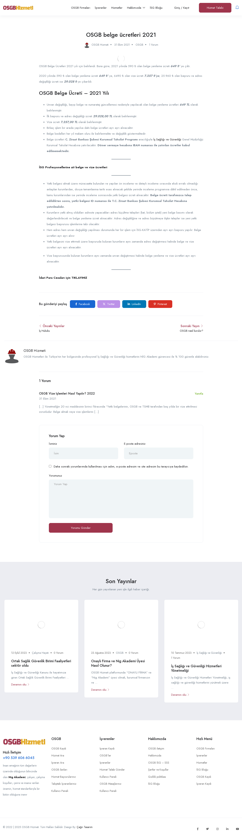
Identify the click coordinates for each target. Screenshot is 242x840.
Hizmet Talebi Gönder (112, 770)
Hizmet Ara (57, 755)
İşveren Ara (57, 763)
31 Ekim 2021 (122, 45)
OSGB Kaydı (58, 748)
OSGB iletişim (156, 748)
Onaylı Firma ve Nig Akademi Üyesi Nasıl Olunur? (118, 663)
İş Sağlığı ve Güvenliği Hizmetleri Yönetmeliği (196, 668)
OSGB (139, 45)
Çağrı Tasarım (85, 827)
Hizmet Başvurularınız (63, 777)
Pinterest (160, 304)
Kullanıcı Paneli (59, 791)
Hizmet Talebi (215, 8)
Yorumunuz (55, 475)
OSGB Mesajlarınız (110, 784)
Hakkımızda (136, 8)
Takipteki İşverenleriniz (63, 784)
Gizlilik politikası (157, 777)
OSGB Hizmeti (35, 350)
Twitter (109, 304)
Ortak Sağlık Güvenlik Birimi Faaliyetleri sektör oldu (41, 663)
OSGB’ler (105, 755)
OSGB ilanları (59, 770)
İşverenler (101, 8)
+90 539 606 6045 (18, 757)
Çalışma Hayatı (40, 653)
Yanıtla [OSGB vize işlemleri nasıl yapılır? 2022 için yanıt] (199, 393)
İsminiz (53, 444)
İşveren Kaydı (107, 748)
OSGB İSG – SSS (158, 763)
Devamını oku (20, 684)
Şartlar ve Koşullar (158, 770)
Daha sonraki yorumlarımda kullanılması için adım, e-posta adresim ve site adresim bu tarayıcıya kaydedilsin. (121, 466)
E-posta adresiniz (134, 444)
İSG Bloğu (156, 8)
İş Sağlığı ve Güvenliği (167, 139)
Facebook (82, 304)
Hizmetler (116, 8)
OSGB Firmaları (80, 8)
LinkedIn (134, 304)
